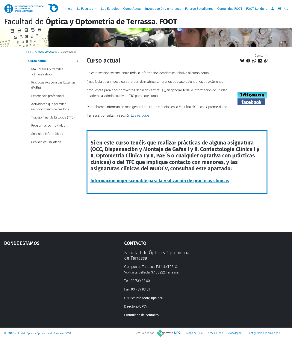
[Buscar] (286, 8)
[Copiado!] (265, 61)
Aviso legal (234, 333)
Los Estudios (110, 8)
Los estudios (140, 115)
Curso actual (37, 61)
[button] (96, 8)
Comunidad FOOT (229, 8)
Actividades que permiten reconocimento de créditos (50, 106)
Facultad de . (90, 21)
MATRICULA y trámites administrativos (47, 71)
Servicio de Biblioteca (46, 142)
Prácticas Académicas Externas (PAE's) (53, 84)
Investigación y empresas (163, 8)
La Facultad (85, 8)
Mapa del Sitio (194, 333)
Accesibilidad (215, 333)
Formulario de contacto (141, 315)
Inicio (68, 8)
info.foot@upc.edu (149, 298)
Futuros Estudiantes (199, 8)
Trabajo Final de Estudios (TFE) (53, 117)
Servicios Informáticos (47, 134)
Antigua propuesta (46, 51)
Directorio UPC (135, 306)
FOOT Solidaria (256, 8)
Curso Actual (132, 8)
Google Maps (50, 278)
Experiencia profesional (47, 96)
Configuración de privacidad (263, 333)
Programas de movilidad (48, 125)
